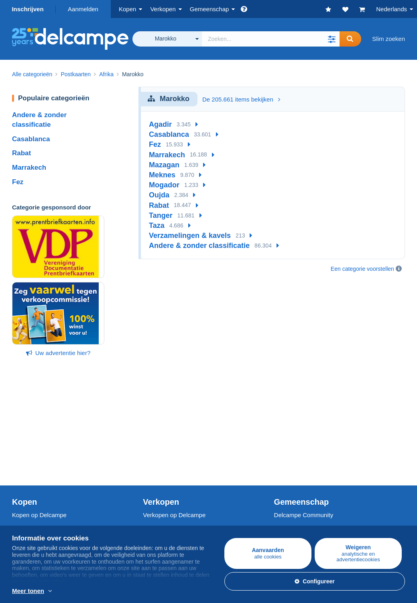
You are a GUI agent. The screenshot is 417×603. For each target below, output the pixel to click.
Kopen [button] (127, 9)
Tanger (161, 215)
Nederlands (391, 9)
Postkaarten (28, 446)
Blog (284, 465)
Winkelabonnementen (172, 465)
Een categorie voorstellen (362, 269)
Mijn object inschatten (172, 455)
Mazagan (164, 165)
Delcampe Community (304, 418)
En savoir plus (187, 591)
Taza (157, 225)
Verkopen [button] (162, 9)
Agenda (284, 436)
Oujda (159, 195)
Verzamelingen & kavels (190, 235)
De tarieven (158, 436)
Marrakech (29, 167)
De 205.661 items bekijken (241, 99)
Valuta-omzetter (295, 495)
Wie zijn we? (29, 495)
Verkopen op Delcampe (174, 418)
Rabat (21, 153)
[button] (331, 39)
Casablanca (31, 139)
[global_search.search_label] (271, 39)
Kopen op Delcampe (39, 418)
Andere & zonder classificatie (199, 246)
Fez (17, 182)
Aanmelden (83, 9)
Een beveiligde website (173, 495)
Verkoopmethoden (167, 446)
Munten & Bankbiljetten (43, 455)
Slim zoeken (388, 38)
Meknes (162, 175)
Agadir (160, 124)
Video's (283, 455)
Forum (282, 446)
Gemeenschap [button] (209, 9)
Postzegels (26, 436)
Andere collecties (35, 465)
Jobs (22, 513)
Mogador (164, 185)
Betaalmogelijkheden (171, 513)
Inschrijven (27, 9)
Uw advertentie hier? (58, 352)
